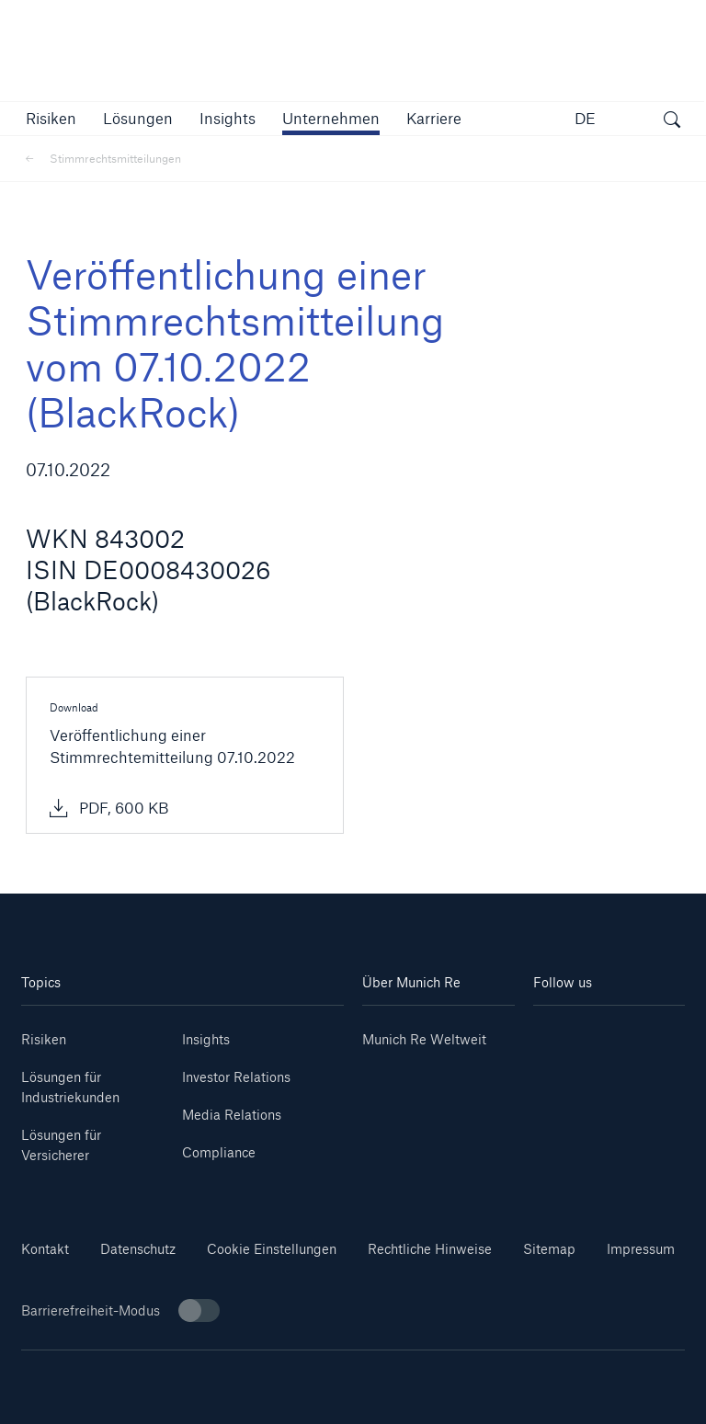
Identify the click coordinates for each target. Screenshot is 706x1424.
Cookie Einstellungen (271, 1249)
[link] (227, 118)
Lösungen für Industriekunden (70, 1087)
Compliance (219, 1152)
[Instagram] (571, 1060)
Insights (206, 1039)
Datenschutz (138, 1249)
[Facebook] (647, 1060)
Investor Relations (236, 1077)
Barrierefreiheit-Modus (120, 1310)
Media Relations (231, 1114)
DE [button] (585, 118)
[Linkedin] (571, 1033)
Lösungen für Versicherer (61, 1145)
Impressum (641, 1249)
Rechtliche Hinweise (430, 1249)
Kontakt (45, 1249)
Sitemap (549, 1249)
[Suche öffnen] (672, 121)
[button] (51, 118)
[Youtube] (647, 1033)
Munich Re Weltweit (424, 1039)
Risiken (43, 1039)
